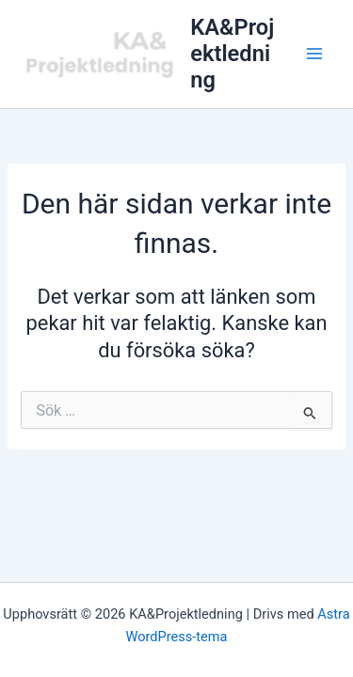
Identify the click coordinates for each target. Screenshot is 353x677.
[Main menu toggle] (314, 53)
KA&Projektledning (232, 54)
